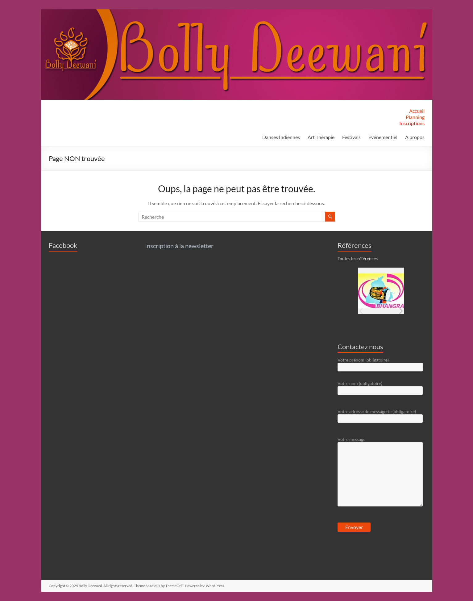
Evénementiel (382, 137)
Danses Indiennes (281, 137)
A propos (415, 137)
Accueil (417, 111)
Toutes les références (358, 258)
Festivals (351, 137)
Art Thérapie (321, 137)
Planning (415, 117)
